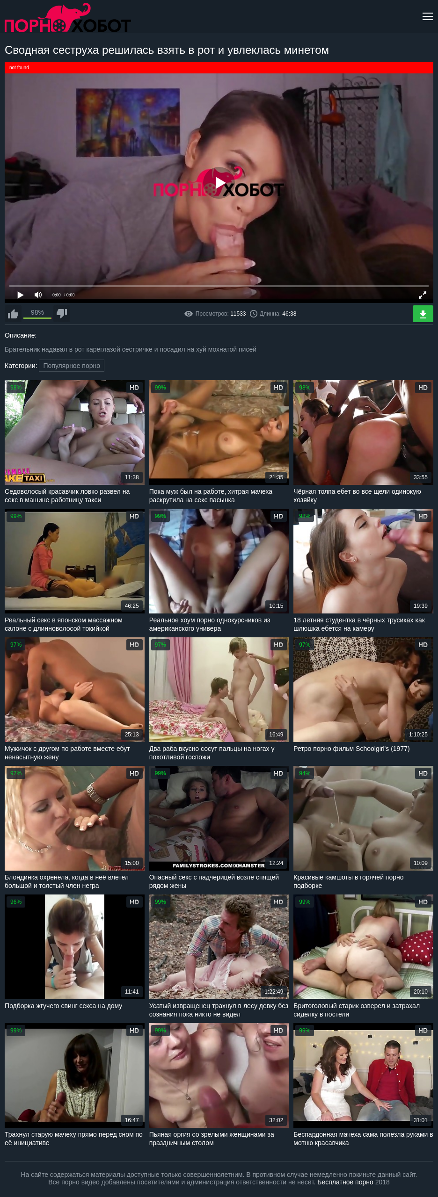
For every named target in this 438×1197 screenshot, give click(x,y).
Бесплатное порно (345, 1182)
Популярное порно (71, 365)
